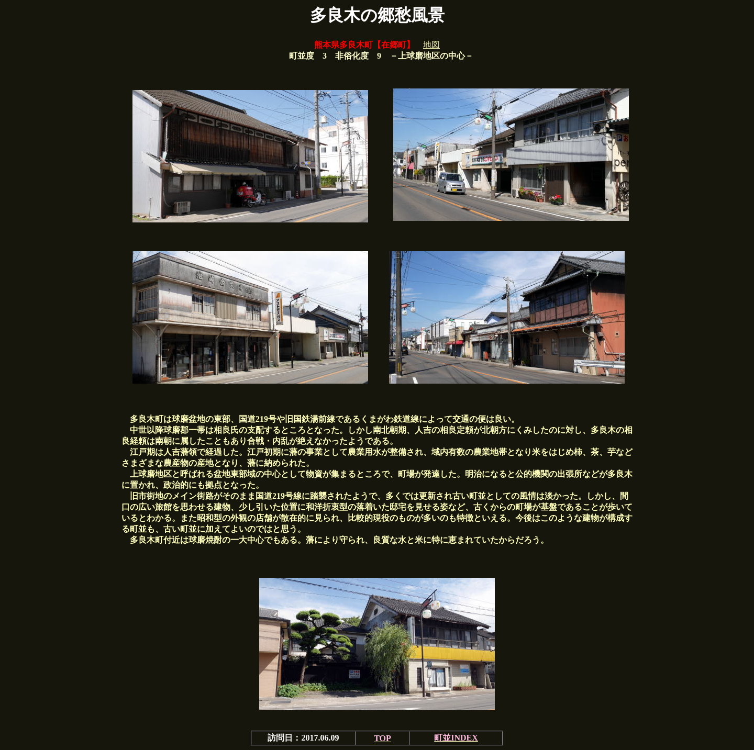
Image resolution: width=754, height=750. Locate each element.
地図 (431, 44)
